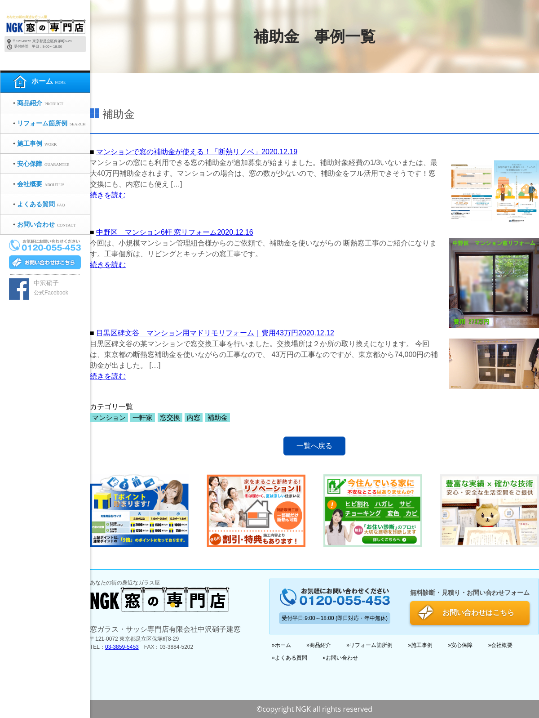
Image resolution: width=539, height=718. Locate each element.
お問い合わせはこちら (478, 612)
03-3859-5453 (122, 647)
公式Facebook (51, 293)
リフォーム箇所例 (371, 645)
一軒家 (143, 417)
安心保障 (462, 645)
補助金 (218, 417)
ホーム (283, 645)
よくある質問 (291, 658)
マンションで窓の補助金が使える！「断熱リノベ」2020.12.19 (196, 152)
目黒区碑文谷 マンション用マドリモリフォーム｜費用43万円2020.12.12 (215, 333)
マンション (109, 417)
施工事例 (422, 645)
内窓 (193, 417)
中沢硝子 (46, 282)
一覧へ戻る (314, 446)
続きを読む (108, 195)
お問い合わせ (342, 658)
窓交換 (170, 417)
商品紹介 (320, 645)
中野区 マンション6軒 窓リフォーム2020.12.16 (174, 232)
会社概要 (501, 645)
